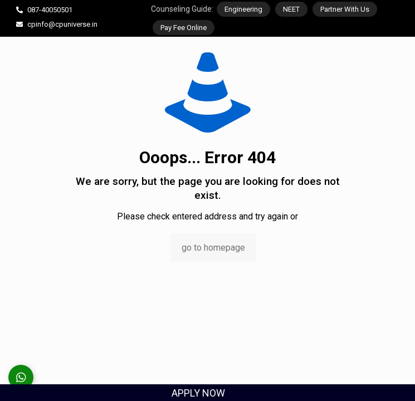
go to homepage (213, 247)
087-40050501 (49, 10)
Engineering (243, 9)
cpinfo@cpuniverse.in (62, 24)
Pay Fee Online (183, 27)
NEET (291, 9)
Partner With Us (344, 9)
